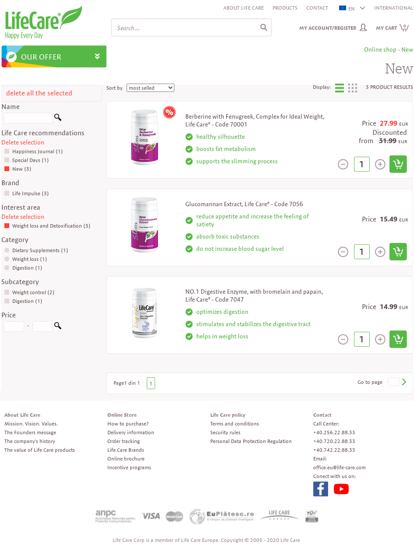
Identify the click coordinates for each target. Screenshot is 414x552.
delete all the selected (39, 93)
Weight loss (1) (25, 259)
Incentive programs (129, 467)
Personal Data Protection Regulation (251, 441)
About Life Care (243, 7)
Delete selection (22, 142)
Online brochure (126, 458)
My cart (392, 28)
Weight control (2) (29, 292)
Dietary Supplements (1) (36, 250)
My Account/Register (327, 28)
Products (284, 7)
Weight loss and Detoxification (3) (47, 225)
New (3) (18, 168)
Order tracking (123, 441)
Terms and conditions (234, 423)
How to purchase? (128, 423)
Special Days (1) (26, 160)
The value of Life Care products (39, 450)
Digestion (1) (23, 267)
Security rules (225, 432)
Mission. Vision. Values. (31, 423)
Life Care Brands (125, 450)
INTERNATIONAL (393, 7)
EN (347, 8)
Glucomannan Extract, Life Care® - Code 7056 (244, 204)
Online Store (122, 414)
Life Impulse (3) (26, 193)
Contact (317, 7)
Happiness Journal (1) (33, 151)
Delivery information (130, 432)
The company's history (29, 441)
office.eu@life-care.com (339, 467)
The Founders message (30, 432)
